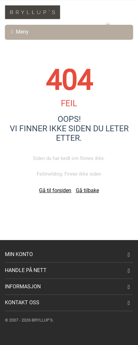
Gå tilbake (87, 190)
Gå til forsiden (55, 190)
